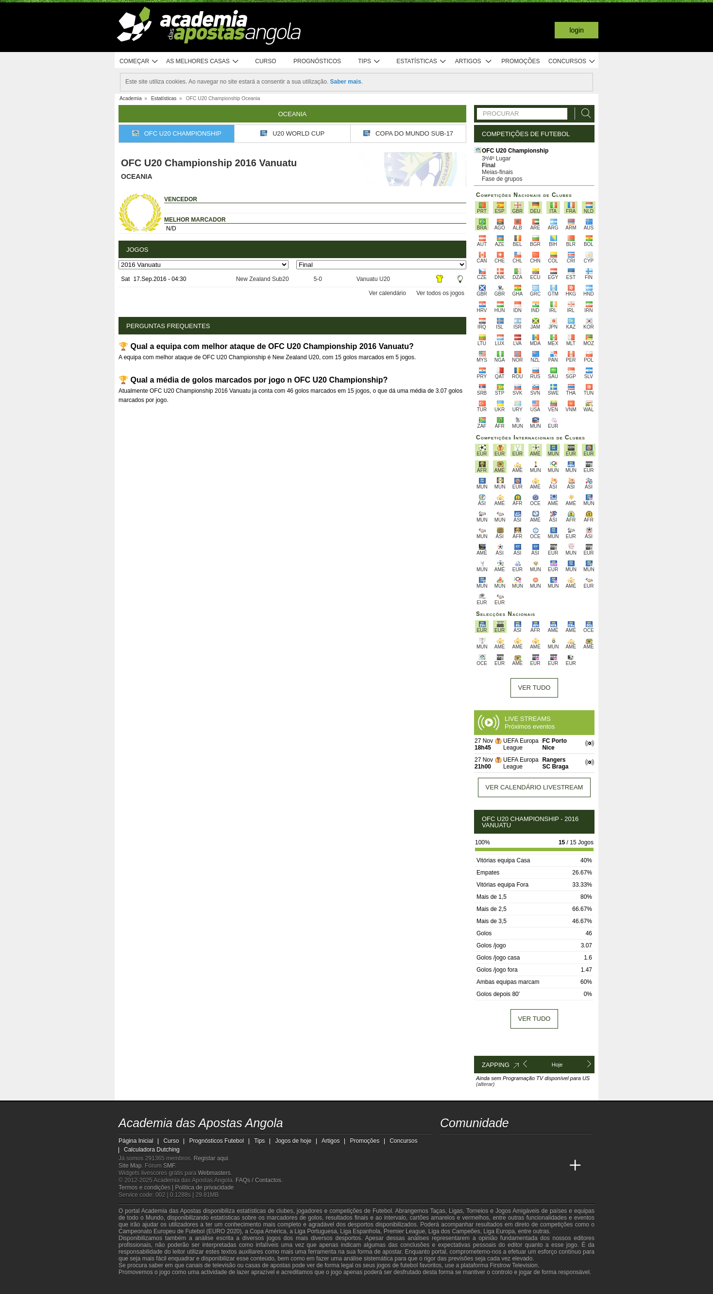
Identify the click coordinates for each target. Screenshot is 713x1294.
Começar (139, 61)
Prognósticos (317, 61)
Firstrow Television (513, 1265)
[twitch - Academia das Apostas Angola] (448, 1145)
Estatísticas (421, 61)
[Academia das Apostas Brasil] (484, 1165)
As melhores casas (202, 61)
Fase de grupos (502, 178)
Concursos (572, 61)
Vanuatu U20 (373, 279)
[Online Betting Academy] (502, 1165)
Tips (369, 61)
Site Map (130, 1165)
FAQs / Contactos (258, 1180)
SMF (169, 1165)
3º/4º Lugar (496, 158)
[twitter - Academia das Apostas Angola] (466, 1145)
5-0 (318, 279)
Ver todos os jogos (440, 293)
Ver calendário (387, 293)
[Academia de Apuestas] (520, 1165)
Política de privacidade (204, 1187)
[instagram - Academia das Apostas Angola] (520, 1145)
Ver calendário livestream (534, 787)
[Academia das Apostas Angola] (448, 1165)
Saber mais (345, 81)
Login (576, 30)
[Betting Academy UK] (557, 1165)
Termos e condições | (147, 1187)
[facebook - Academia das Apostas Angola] (502, 1145)
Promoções (520, 61)
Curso (265, 61)
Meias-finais (497, 172)
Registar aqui (211, 1158)
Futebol (382, 1210)
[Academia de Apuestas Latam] (539, 1165)
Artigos (473, 61)
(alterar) (485, 1084)
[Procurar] (583, 113)
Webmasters (214, 1173)
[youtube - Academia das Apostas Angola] (484, 1145)
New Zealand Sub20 (262, 279)
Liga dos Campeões (454, 1231)
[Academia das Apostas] (466, 1165)
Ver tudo (534, 687)
